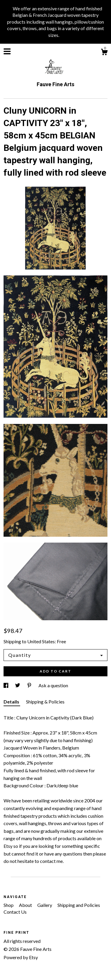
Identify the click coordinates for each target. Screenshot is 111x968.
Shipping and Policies (78, 905)
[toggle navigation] (7, 51)
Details (12, 701)
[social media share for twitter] (18, 685)
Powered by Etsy (21, 957)
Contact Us (15, 912)
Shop (9, 905)
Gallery (45, 905)
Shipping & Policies (45, 701)
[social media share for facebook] (6, 685)
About (26, 905)
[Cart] (104, 52)
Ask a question (53, 685)
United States (41, 641)
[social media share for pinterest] (30, 685)
